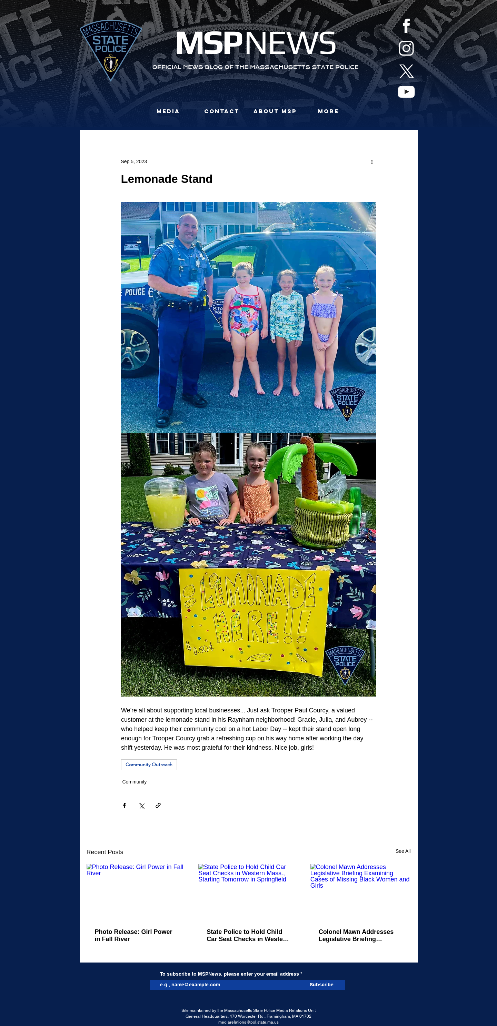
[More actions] (372, 161)
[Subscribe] (321, 984)
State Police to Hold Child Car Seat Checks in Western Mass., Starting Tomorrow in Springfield (248, 935)
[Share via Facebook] (124, 805)
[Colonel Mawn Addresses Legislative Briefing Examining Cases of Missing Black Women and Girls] (360, 892)
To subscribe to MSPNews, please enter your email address (229, 973)
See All (403, 851)
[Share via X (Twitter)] (141, 805)
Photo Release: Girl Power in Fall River (133, 935)
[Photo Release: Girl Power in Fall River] (137, 892)
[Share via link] (158, 805)
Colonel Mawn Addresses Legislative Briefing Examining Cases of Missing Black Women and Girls (358, 935)
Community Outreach (149, 764)
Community (134, 782)
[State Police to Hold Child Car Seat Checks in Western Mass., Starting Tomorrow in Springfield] (248, 892)
